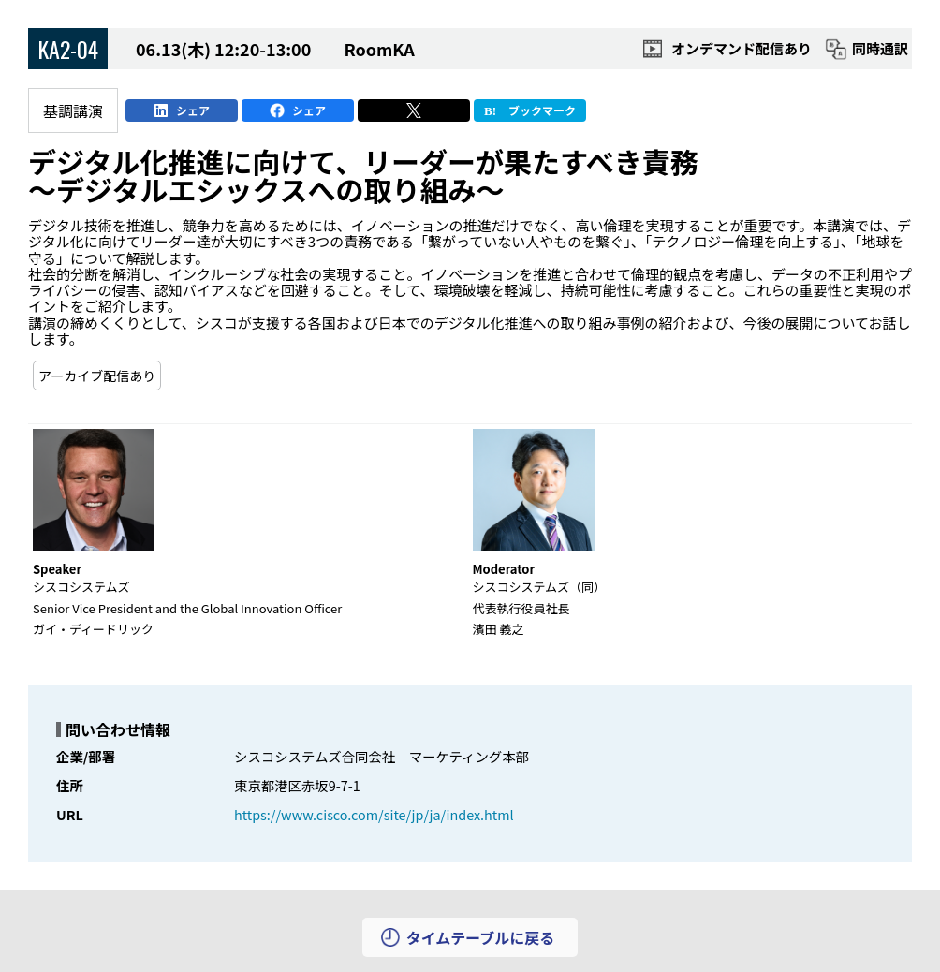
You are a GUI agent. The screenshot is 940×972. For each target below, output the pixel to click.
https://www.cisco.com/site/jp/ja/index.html (374, 814)
